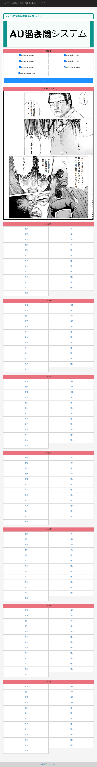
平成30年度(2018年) (26, 73)
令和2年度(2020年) (26, 67)
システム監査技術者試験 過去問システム (24, 3)
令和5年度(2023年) (71, 55)
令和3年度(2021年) (71, 61)
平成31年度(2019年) (72, 67)
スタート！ (48, 80)
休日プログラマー (48, 764)
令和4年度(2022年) (26, 61)
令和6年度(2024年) (26, 55)
